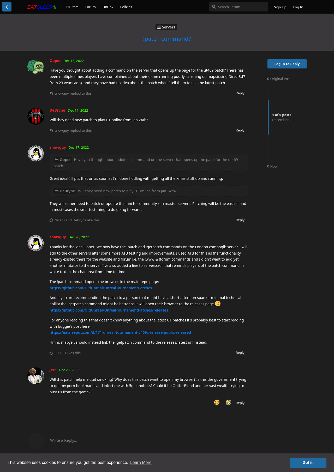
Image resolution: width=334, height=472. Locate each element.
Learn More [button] (141, 462)
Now (272, 166)
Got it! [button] (308, 463)
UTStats (72, 6)
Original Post (279, 78)
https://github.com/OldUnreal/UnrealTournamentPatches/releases (109, 310)
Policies (126, 6)
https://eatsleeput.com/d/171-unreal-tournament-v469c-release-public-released (120, 332)
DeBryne (67, 190)
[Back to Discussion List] (6, 6)
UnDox (108, 6)
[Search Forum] (238, 6)
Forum (90, 6)
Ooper (65, 159)
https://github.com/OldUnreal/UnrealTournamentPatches (101, 287)
